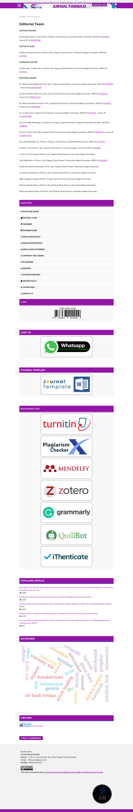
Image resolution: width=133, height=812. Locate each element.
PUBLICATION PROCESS (32, 243)
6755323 (23, 72)
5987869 (105, 37)
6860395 (97, 148)
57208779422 (25, 135)
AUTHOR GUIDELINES (30, 275)
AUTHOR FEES (28, 287)
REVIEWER (26, 224)
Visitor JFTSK (37, 726)
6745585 (23, 56)
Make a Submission (31, 738)
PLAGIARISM (27, 262)
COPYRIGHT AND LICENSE (32, 256)
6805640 (103, 160)
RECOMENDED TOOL (30, 409)
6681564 (99, 132)
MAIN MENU (26, 203)
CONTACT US (27, 294)
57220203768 (34, 40)
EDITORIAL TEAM (29, 218)
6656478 (103, 93)
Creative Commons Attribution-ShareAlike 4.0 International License (74, 772)
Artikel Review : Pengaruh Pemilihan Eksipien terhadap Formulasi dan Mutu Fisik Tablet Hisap (58, 613)
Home (22, 17)
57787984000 (34, 107)
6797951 (101, 142)
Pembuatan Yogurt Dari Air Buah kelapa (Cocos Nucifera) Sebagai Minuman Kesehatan (55, 597)
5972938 (92, 113)
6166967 (107, 103)
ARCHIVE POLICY (29, 281)
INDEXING (26, 268)
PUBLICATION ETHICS (30, 237)
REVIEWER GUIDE (29, 230)
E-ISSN (24, 302)
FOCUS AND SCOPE (30, 212)
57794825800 (25, 116)
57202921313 (34, 97)
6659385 (109, 84)
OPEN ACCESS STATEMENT (33, 249)
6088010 (23, 126)
